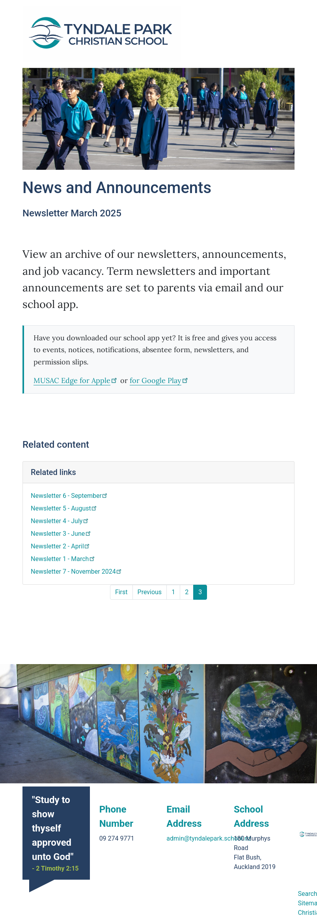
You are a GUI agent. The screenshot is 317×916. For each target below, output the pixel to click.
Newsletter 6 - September (69, 495)
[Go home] (101, 34)
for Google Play (159, 380)
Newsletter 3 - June (61, 533)
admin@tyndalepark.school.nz (208, 822)
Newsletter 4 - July (60, 521)
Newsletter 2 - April (61, 546)
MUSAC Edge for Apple (76, 380)
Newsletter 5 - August (64, 508)
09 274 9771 (116, 822)
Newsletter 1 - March (63, 559)
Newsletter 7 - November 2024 (77, 571)
